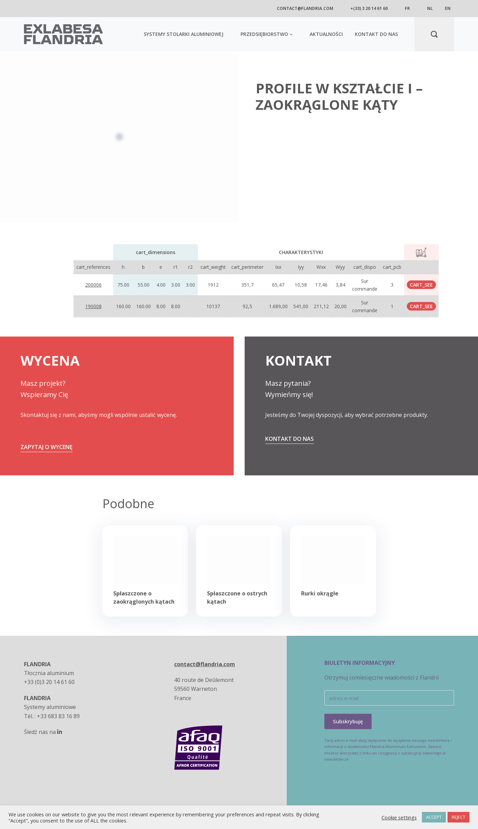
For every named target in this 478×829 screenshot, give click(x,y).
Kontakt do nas (289, 439)
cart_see (421, 284)
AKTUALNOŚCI (326, 34)
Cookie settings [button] (399, 817)
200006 (93, 284)
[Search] (434, 34)
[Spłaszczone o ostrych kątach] (239, 560)
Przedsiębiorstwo (267, 34)
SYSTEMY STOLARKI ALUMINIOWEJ (183, 34)
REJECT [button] (458, 817)
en (448, 8)
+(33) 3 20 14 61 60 (369, 8)
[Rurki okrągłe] (333, 560)
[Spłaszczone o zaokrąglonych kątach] (145, 560)
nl (430, 8)
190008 (93, 306)
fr (407, 8)
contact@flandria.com (305, 8)
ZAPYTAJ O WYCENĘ (47, 447)
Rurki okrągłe (319, 593)
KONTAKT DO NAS (376, 34)
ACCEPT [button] (434, 817)
